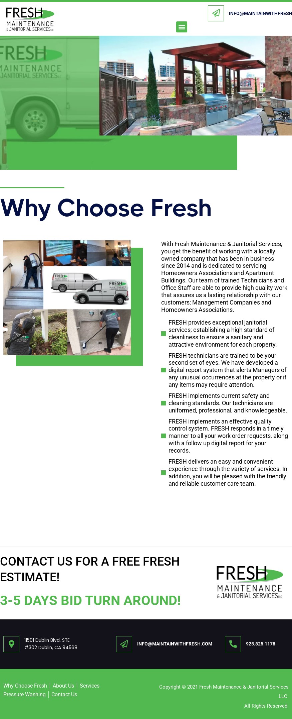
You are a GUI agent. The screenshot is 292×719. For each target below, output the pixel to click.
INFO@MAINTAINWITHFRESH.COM (174, 643)
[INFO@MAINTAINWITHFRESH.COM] (216, 13)
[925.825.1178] (233, 644)
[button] (181, 26)
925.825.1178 (260, 643)
